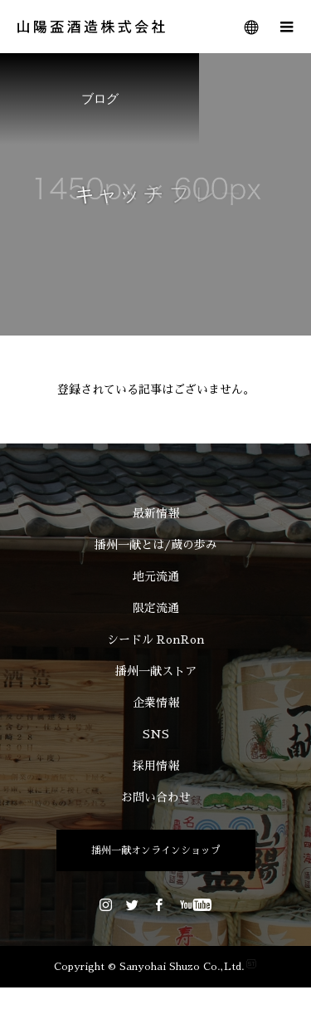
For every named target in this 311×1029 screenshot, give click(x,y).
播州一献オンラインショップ (156, 850)
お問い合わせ (156, 797)
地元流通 (156, 576)
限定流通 (156, 608)
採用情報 (156, 766)
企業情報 (156, 702)
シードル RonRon (156, 639)
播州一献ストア (156, 671)
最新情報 (156, 513)
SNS (156, 734)
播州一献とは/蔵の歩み (156, 545)
